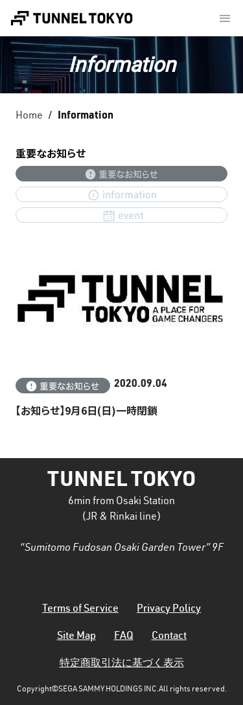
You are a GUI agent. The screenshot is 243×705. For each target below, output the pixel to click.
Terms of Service (80, 610)
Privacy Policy (169, 610)
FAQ (123, 637)
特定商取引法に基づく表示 (122, 664)
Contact (169, 637)
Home (29, 116)
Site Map (76, 637)
